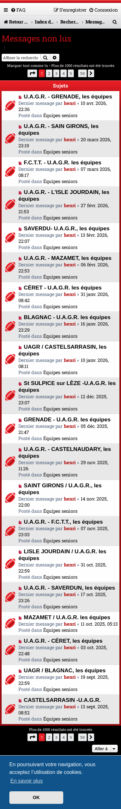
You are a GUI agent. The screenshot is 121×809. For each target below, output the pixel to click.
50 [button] (82, 73)
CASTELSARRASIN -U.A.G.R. (62, 700)
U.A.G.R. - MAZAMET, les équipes (68, 258)
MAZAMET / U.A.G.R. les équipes (67, 617)
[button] (32, 73)
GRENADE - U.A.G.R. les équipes (67, 419)
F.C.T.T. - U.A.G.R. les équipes (62, 162)
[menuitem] (18, 10)
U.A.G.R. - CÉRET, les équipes (63, 641)
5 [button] (71, 73)
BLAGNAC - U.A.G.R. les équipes (67, 317)
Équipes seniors (60, 115)
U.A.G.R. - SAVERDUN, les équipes (69, 587)
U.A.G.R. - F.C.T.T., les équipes (63, 522)
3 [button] (56, 73)
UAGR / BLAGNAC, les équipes (65, 670)
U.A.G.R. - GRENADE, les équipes (68, 96)
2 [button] (49, 73)
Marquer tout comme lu (27, 65)
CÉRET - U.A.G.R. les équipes (63, 287)
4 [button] (63, 73)
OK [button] (36, 797)
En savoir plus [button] (26, 781)
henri (70, 103)
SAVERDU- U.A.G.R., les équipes (67, 228)
